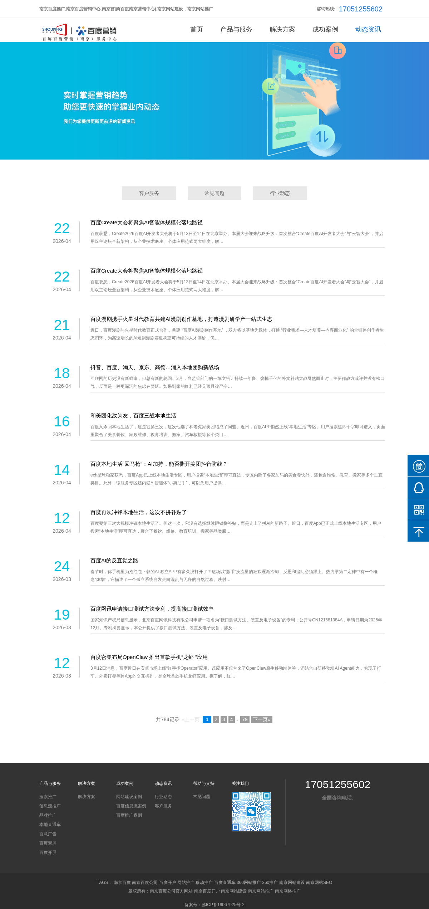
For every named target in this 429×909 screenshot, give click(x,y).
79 (245, 719)
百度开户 (167, 882)
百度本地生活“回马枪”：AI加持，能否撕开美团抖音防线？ (159, 464)
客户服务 (149, 193)
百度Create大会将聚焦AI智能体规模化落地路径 (146, 222)
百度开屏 (47, 852)
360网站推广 (249, 882)
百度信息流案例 (131, 805)
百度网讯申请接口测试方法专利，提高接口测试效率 (152, 609)
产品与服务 (236, 29)
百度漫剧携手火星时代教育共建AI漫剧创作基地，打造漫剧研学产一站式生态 (181, 319)
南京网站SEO (319, 882)
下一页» (262, 719)
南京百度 (122, 882)
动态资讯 (368, 29)
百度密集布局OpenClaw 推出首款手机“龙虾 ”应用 (149, 657)
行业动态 (280, 193)
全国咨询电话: (338, 798)
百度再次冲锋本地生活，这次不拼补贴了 (138, 512)
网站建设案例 (129, 796)
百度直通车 (225, 882)
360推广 (270, 882)
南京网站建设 (292, 882)
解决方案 (282, 29)
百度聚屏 (47, 843)
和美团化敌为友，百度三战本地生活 (133, 415)
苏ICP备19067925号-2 (223, 904)
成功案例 (325, 29)
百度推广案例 (129, 815)
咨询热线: (326, 8)
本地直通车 (50, 824)
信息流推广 (50, 805)
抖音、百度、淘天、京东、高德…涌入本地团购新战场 (154, 367)
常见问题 (214, 193)
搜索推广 (47, 796)
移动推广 (204, 882)
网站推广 (185, 882)
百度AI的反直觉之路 (114, 560)
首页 (196, 29)
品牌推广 (47, 815)
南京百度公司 (145, 882)
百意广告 (47, 833)
